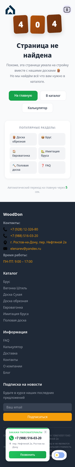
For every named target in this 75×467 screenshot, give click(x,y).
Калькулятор (37, 108)
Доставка (10, 353)
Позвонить (27, 455)
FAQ (6, 340)
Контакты (10, 359)
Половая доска (14, 320)
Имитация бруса (16, 314)
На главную (23, 95)
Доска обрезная (15, 301)
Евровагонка (13, 307)
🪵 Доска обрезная (18, 139)
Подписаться (37, 417)
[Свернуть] (45, 432)
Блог (6, 372)
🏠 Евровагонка (21, 153)
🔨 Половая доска (20, 167)
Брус (6, 281)
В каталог (53, 96)
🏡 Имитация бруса (50, 153)
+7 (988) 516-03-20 (25, 438)
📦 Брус (46, 137)
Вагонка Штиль (15, 288)
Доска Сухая (12, 294)
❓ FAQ (46, 165)
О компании (12, 366)
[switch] (59, 455)
